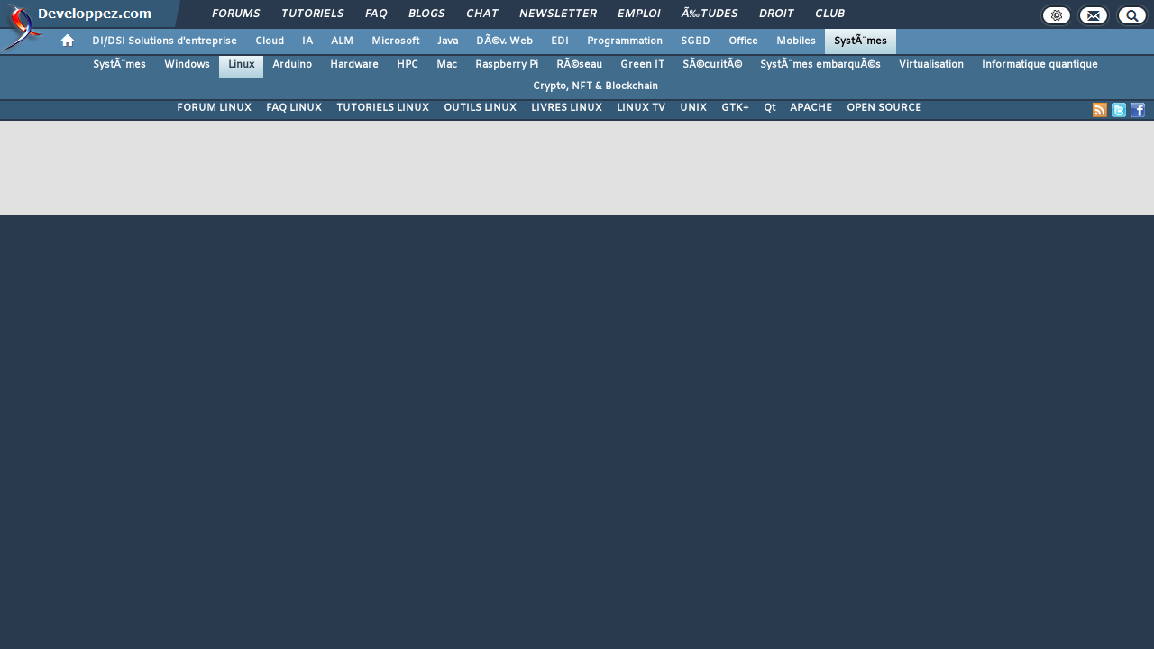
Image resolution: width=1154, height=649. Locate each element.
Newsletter (557, 14)
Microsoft (395, 41)
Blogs (426, 14)
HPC (407, 65)
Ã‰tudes (709, 14)
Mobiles (796, 41)
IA (307, 41)
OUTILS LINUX (480, 108)
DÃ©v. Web (504, 41)
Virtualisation (931, 65)
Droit (776, 14)
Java (447, 41)
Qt (769, 108)
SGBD (695, 41)
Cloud (269, 41)
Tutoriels (312, 14)
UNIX (693, 108)
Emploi (639, 14)
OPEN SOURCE (884, 108)
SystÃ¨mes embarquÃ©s (820, 65)
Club (829, 14)
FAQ (376, 14)
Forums (235, 14)
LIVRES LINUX (566, 108)
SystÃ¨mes (860, 41)
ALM (342, 41)
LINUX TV (641, 108)
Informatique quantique (1040, 65)
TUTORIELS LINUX (382, 108)
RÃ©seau (579, 65)
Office (743, 41)
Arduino (292, 65)
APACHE (811, 108)
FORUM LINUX (214, 108)
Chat (481, 14)
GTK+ (735, 108)
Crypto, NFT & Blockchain (595, 86)
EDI (560, 41)
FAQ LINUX (294, 108)
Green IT (642, 65)
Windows (187, 65)
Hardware (354, 65)
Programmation (625, 41)
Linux (241, 65)
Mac (446, 65)
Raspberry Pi (506, 65)
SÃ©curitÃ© (712, 65)
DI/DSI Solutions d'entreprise (164, 41)
